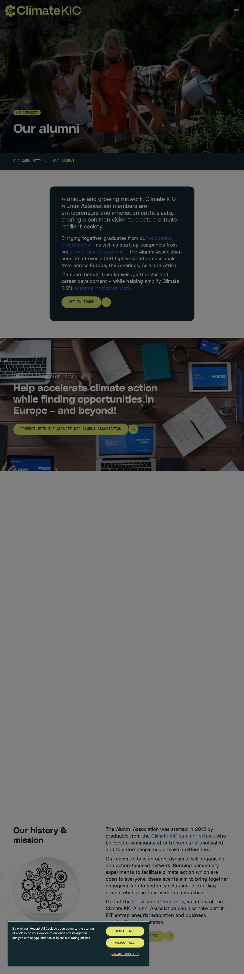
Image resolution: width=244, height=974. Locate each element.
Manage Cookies (125, 954)
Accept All (125, 931)
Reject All (125, 942)
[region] (78, 943)
